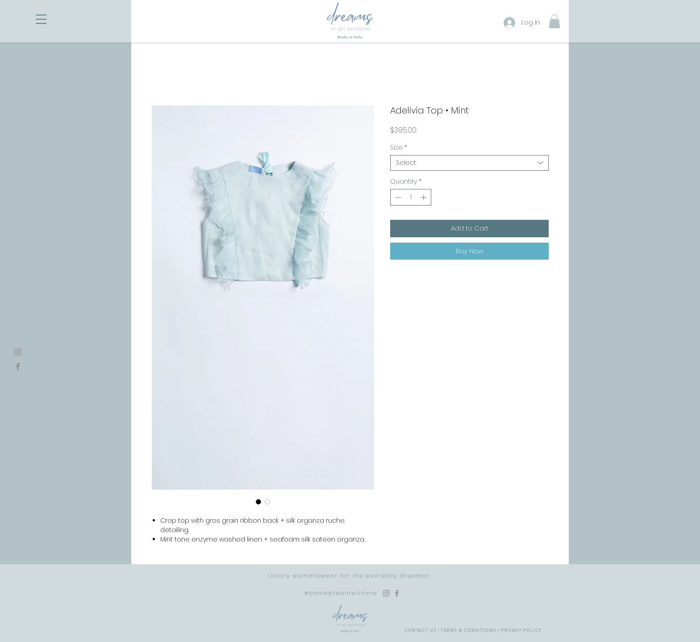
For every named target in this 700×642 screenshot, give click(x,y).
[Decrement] (397, 197)
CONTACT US (420, 630)
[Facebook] (18, 366)
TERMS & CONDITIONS (468, 630)
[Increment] (424, 197)
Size (398, 147)
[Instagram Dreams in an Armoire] (386, 593)
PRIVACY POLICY (521, 630)
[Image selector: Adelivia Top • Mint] (258, 501)
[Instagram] (18, 352)
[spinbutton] (411, 197)
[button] (41, 19)
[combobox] (469, 163)
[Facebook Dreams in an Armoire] (396, 593)
